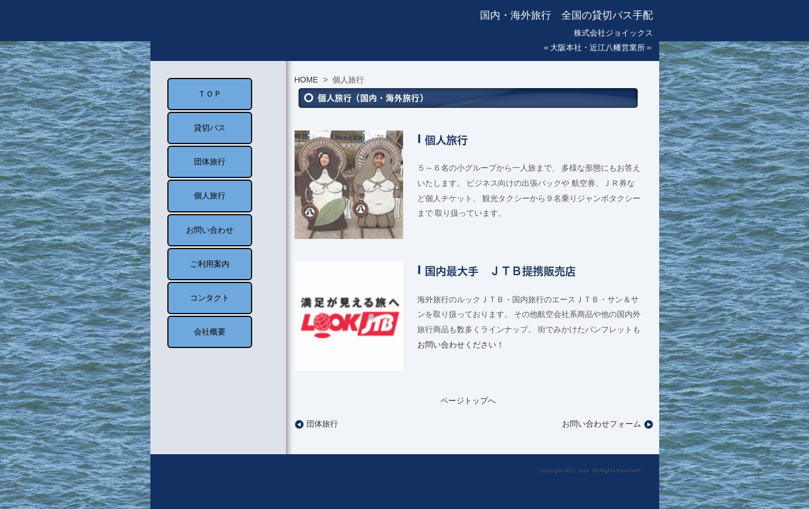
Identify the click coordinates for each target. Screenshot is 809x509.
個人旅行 (210, 195)
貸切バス (210, 127)
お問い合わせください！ (460, 344)
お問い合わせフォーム (608, 423)
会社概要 (210, 331)
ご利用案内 (210, 263)
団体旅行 (317, 423)
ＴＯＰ (210, 93)
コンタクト (210, 297)
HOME (306, 79)
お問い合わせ (209, 229)
